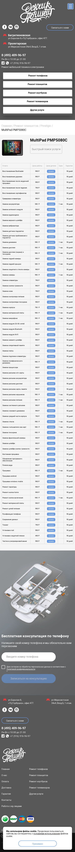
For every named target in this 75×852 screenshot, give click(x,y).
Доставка (6, 787)
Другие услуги (36, 794)
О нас (4, 775)
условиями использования (46, 833)
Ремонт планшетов (26, 125)
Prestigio (46, 125)
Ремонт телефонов (38, 769)
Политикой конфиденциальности (21, 669)
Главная (7, 125)
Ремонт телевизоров (39, 787)
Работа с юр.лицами (12, 806)
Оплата (5, 781)
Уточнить (51, 171)
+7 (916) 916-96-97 (20, 63)
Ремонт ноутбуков (38, 781)
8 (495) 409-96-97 (14, 55)
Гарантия (6, 794)
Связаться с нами (60, 28)
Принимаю (37, 844)
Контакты (6, 800)
